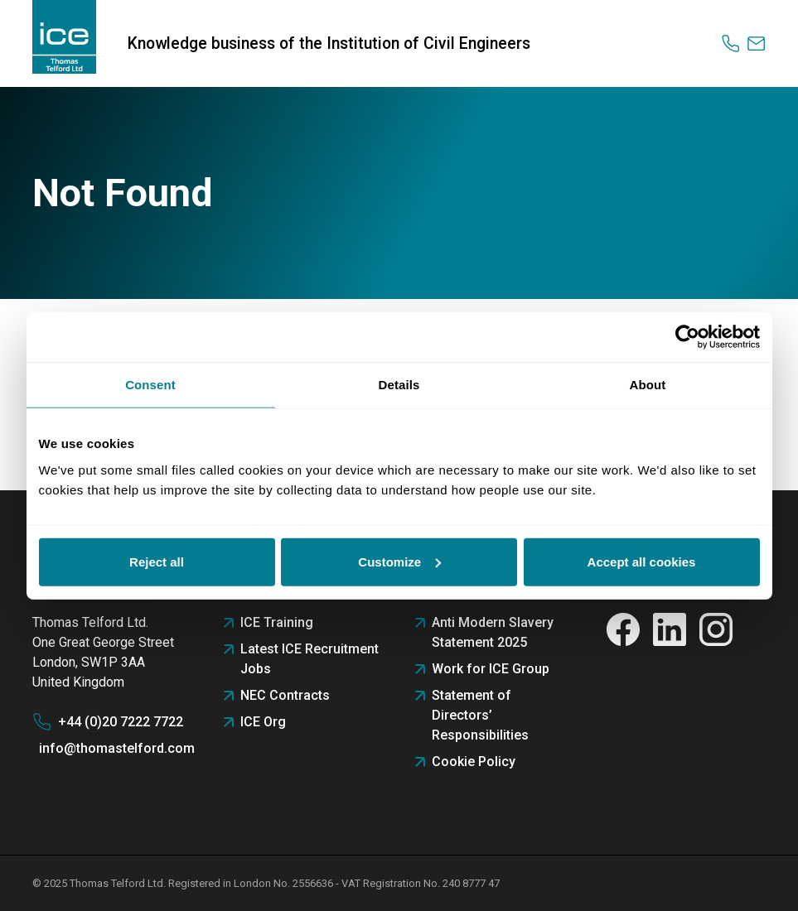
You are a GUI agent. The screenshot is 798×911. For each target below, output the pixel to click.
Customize (399, 561)
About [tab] (648, 385)
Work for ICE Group (490, 669)
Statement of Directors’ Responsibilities (480, 715)
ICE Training (276, 622)
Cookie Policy (473, 761)
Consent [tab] (150, 385)
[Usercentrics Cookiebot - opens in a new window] (687, 337)
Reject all (156, 561)
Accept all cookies (642, 561)
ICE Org (263, 722)
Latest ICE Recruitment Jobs (309, 659)
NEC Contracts (285, 695)
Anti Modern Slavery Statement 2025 (493, 632)
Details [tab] (399, 385)
